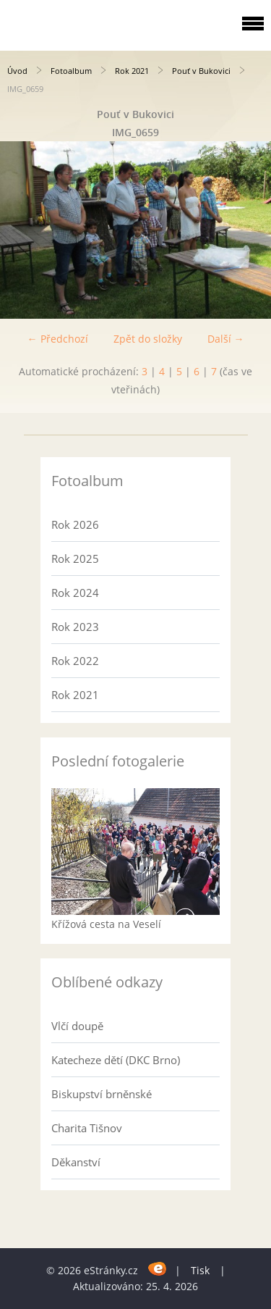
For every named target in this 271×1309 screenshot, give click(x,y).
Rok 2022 (75, 660)
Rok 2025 (75, 558)
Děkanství (75, 1162)
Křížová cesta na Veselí (106, 924)
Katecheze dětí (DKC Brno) (115, 1060)
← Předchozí (57, 339)
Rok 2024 (75, 592)
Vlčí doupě (77, 1026)
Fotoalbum (71, 70)
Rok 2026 (75, 524)
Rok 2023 (75, 626)
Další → (225, 339)
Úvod (17, 70)
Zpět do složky (147, 339)
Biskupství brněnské (101, 1094)
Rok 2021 (132, 70)
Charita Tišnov (86, 1128)
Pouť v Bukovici (201, 70)
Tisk (200, 1270)
